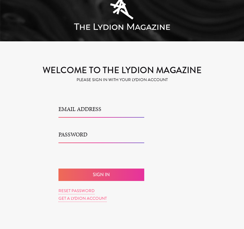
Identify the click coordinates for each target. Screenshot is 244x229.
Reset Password (76, 191)
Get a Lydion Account (82, 198)
